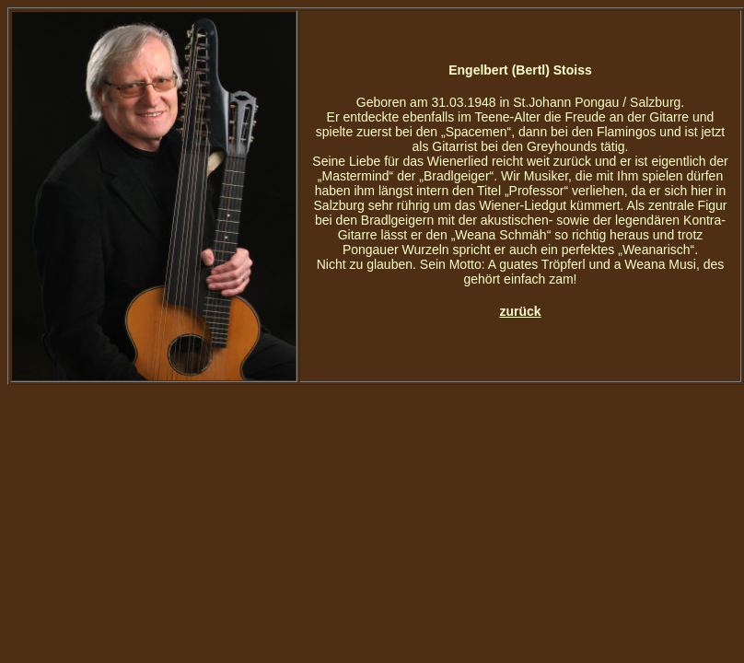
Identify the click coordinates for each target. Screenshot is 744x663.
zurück (520, 311)
